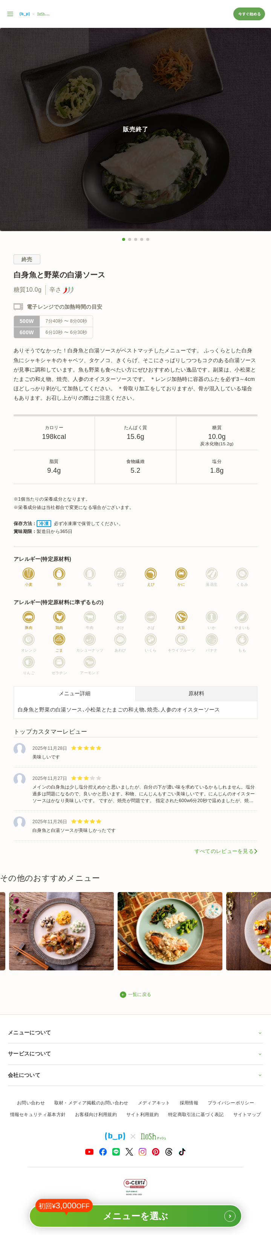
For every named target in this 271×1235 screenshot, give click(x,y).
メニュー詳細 (74, 693)
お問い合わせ (31, 1103)
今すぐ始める (249, 14)
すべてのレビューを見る (224, 851)
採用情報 (189, 1103)
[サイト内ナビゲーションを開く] (10, 13)
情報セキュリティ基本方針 (38, 1114)
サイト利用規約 (142, 1114)
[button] (123, 239)
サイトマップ (247, 1114)
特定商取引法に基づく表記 (196, 1114)
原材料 (196, 693)
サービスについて (135, 1054)
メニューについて (135, 1032)
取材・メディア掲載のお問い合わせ (91, 1103)
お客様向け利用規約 (96, 1114)
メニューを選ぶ (135, 1213)
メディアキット (154, 1103)
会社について (135, 1075)
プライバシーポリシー (231, 1103)
